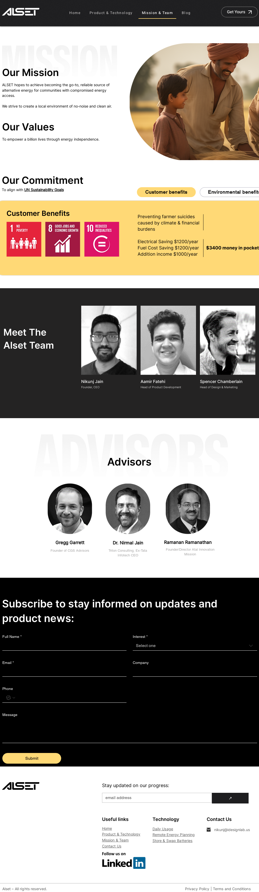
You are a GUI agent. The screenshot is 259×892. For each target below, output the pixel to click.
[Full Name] (63, 645)
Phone (7, 689)
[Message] (129, 731)
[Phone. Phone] (70, 697)
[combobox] (195, 646)
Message (9, 715)
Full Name (12, 637)
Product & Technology (121, 834)
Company (141, 663)
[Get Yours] (239, 12)
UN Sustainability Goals (44, 189)
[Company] (193, 671)
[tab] (166, 192)
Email (8, 663)
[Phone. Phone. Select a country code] (10, 698)
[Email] (63, 671)
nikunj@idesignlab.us (232, 829)
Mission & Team (115, 840)
